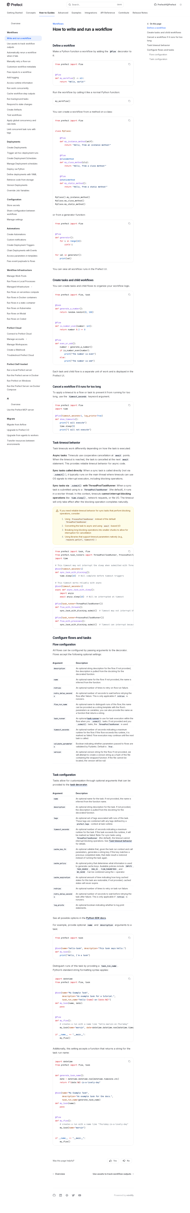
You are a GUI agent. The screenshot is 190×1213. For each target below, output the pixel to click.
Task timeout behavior (158, 45)
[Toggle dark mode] (180, 4)
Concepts (31, 13)
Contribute (123, 13)
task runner (93, 718)
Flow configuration (158, 54)
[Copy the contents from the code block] (129, 64)
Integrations (91, 13)
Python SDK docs (96, 918)
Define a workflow (156, 28)
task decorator (78, 784)
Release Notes (140, 13)
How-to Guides (47, 13)
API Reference (108, 13)
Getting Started (14, 13)
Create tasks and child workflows (164, 32)
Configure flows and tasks (160, 50)
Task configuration (158, 59)
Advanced (63, 13)
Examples (76, 13)
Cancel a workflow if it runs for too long (164, 39)
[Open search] (95, 4)
